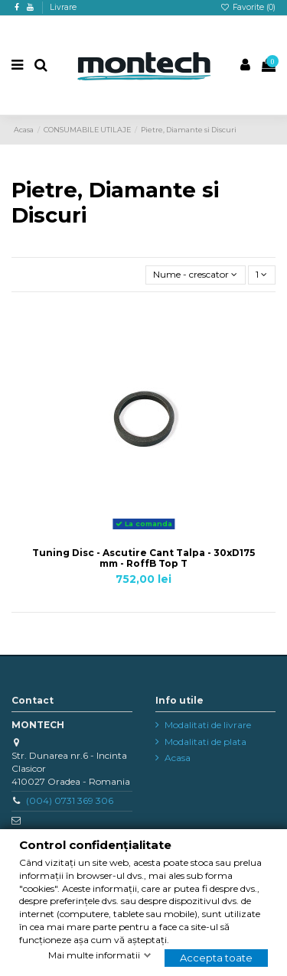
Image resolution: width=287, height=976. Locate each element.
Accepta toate (216, 958)
